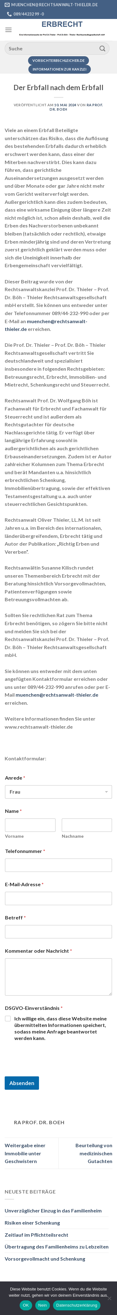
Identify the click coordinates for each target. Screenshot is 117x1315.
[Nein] (109, 1300)
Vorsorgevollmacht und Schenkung (45, 1259)
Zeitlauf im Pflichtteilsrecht (36, 1235)
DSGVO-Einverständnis (34, 1008)
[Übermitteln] (102, 48)
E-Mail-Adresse (24, 884)
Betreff (15, 917)
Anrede (15, 778)
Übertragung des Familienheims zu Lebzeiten (57, 1246)
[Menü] (8, 29)
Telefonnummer (25, 851)
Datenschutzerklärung (76, 1305)
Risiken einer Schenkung (32, 1223)
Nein (42, 1305)
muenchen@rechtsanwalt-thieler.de (57, 695)
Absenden (21, 1083)
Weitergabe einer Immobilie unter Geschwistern (25, 1153)
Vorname (14, 836)
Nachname (73, 836)
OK (26, 1305)
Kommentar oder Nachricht (38, 951)
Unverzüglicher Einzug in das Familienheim (53, 1210)
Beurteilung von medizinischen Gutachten (94, 1153)
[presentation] (52, 1072)
